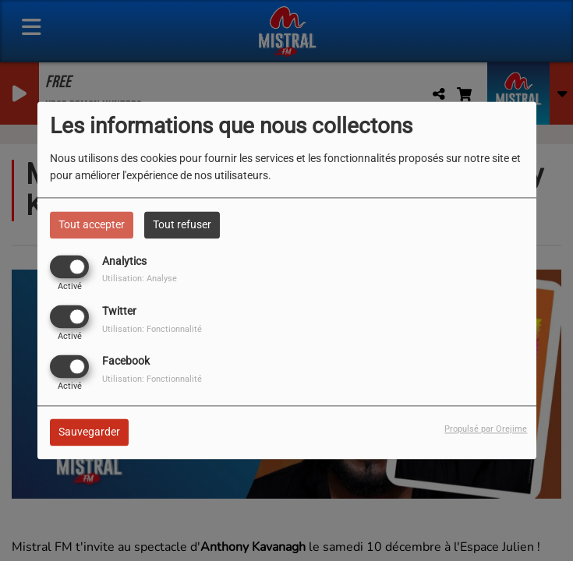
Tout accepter (91, 224)
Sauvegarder (89, 432)
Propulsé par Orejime (485, 430)
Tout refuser (182, 224)
